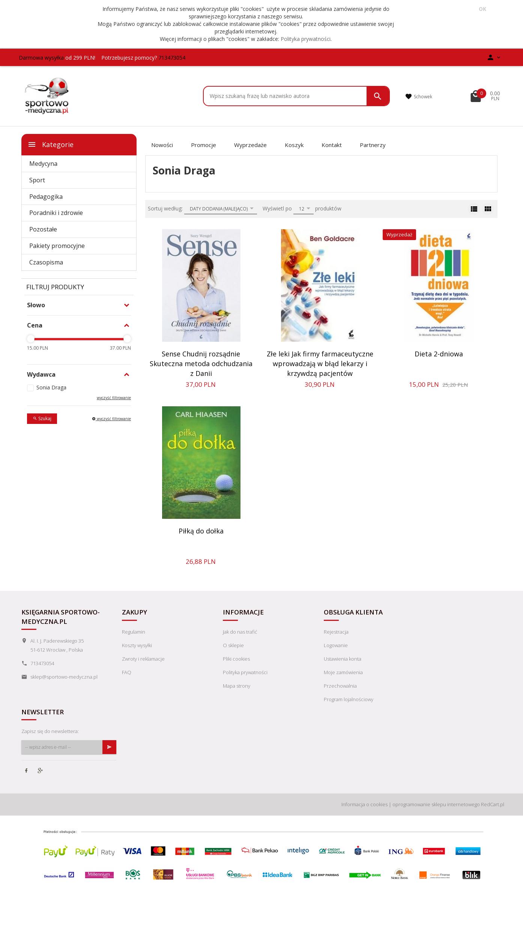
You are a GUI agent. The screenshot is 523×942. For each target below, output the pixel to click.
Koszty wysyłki (137, 645)
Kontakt (332, 145)
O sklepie (233, 645)
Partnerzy (373, 145)
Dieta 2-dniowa (439, 353)
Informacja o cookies (364, 804)
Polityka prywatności (306, 38)
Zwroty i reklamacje (143, 658)
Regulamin (133, 631)
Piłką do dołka (201, 530)
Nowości (162, 145)
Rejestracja (336, 631)
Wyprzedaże (250, 145)
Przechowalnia (340, 685)
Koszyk (294, 145)
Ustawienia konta (342, 658)
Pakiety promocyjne (57, 246)
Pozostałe (43, 229)
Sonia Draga (51, 387)
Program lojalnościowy (348, 699)
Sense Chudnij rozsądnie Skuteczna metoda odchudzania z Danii (201, 363)
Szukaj (42, 418)
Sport (37, 180)
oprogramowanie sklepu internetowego (436, 804)
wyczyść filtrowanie (114, 397)
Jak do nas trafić (240, 631)
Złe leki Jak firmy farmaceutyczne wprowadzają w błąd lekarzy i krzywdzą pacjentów (320, 363)
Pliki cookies (236, 658)
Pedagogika (46, 196)
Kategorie (50, 144)
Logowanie (336, 645)
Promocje (203, 145)
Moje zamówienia (343, 672)
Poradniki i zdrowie (56, 213)
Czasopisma (46, 262)
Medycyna (43, 163)
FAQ (126, 672)
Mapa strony (236, 685)
